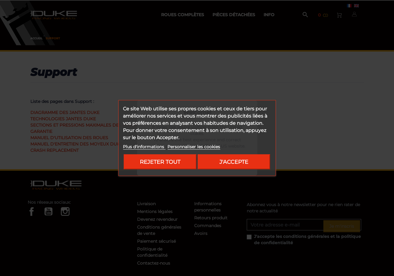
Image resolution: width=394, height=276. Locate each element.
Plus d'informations (144, 146)
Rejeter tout (160, 161)
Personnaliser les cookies (193, 146)
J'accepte (233, 161)
